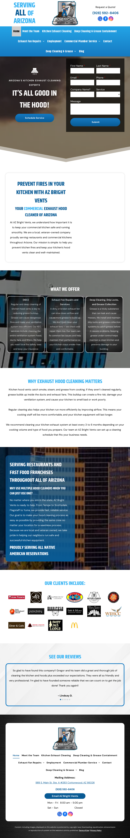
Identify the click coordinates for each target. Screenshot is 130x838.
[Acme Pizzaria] (16, 597)
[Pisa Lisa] (94, 611)
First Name (76, 65)
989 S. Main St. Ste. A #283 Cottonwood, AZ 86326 (65, 782)
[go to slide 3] (65, 699)
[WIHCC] (113, 611)
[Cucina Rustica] (36, 611)
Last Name (102, 65)
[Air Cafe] (36, 597)
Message (75, 101)
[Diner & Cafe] (16, 625)
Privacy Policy (95, 830)
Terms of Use (84, 830)
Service (100, 89)
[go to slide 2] (62, 699)
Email (73, 77)
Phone (99, 77)
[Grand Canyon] (36, 625)
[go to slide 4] (67, 699)
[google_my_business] (100, 19)
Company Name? (80, 89)
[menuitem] (16, 31)
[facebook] (105, 19)
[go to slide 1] (60, 699)
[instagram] (111, 19)
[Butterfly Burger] (94, 597)
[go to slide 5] (69, 699)
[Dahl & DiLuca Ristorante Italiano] (74, 611)
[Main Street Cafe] (113, 597)
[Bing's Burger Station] (74, 597)
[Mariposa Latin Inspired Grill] (55, 611)
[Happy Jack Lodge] (55, 625)
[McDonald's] (74, 625)
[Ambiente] (55, 597)
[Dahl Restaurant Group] (16, 611)
